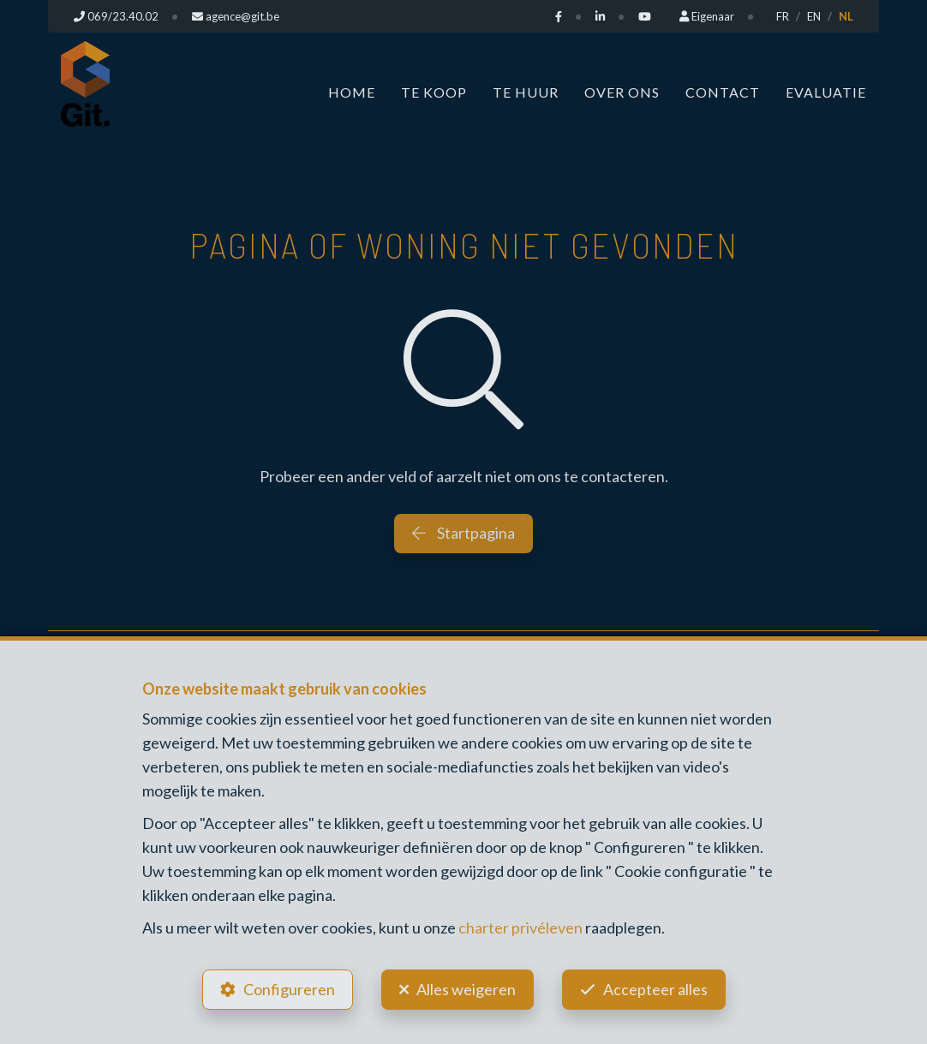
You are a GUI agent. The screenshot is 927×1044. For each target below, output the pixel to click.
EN (814, 16)
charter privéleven (520, 927)
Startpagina (463, 532)
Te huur (526, 92)
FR (782, 16)
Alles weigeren (466, 989)
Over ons (622, 92)
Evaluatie (826, 92)
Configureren (289, 989)
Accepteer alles (655, 989)
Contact (722, 92)
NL (846, 16)
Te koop (434, 92)
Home (351, 92)
